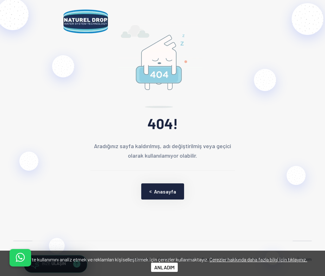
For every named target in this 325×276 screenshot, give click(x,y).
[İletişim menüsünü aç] (20, 257)
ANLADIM (164, 267)
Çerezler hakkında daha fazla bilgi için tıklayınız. (258, 259)
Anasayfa (162, 191)
